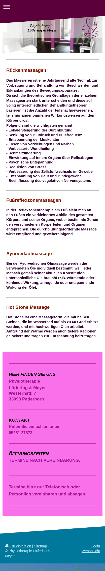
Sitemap (40, 546)
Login (95, 546)
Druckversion (18, 546)
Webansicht (91, 551)
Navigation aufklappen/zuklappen (52, 6)
